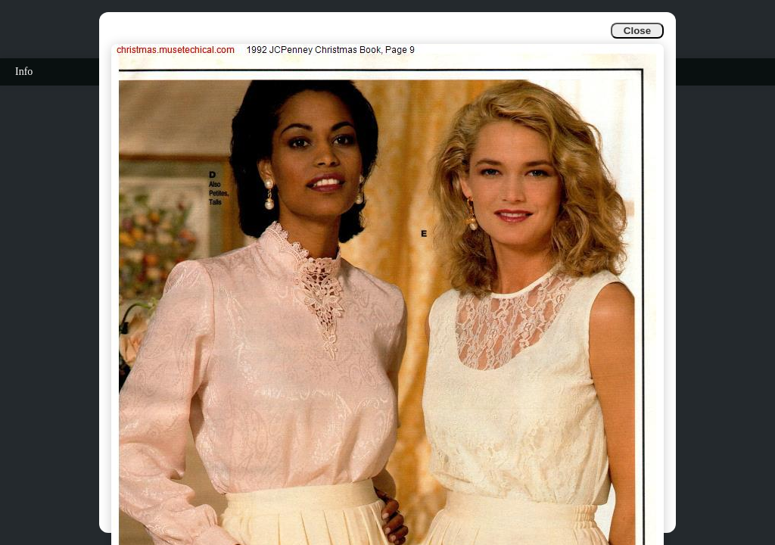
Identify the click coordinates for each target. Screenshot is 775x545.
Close (637, 30)
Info (24, 71)
